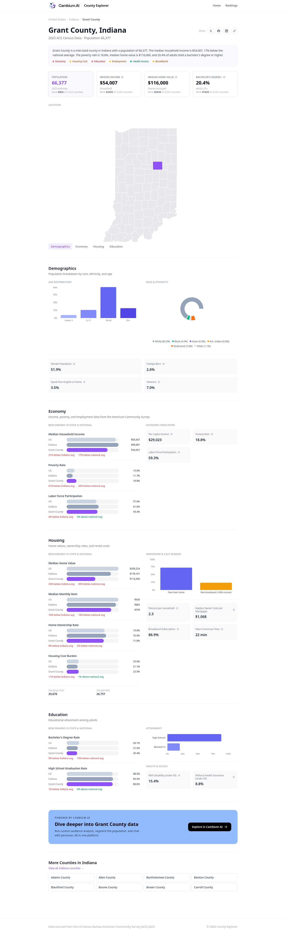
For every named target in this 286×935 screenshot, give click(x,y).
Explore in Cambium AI (209, 827)
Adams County (60, 877)
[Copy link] (234, 31)
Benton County (204, 877)
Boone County (108, 887)
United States (57, 19)
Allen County (107, 877)
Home (217, 5)
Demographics (60, 246)
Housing (98, 246)
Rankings (231, 5)
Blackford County (62, 887)
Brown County (155, 887)
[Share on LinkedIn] (226, 31)
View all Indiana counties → (66, 868)
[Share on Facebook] (218, 31)
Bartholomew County (160, 877)
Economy (81, 246)
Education (116, 246)
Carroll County (203, 887)
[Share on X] (211, 31)
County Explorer (96, 5)
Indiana (74, 19)
